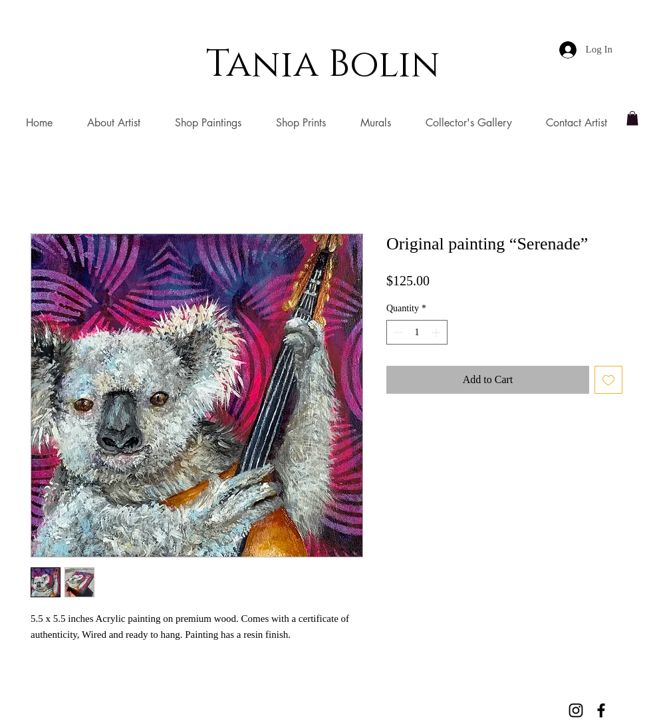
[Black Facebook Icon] (601, 710)
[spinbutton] (417, 332)
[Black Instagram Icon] (576, 710)
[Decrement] (396, 332)
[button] (632, 118)
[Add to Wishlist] (608, 380)
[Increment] (437, 332)
